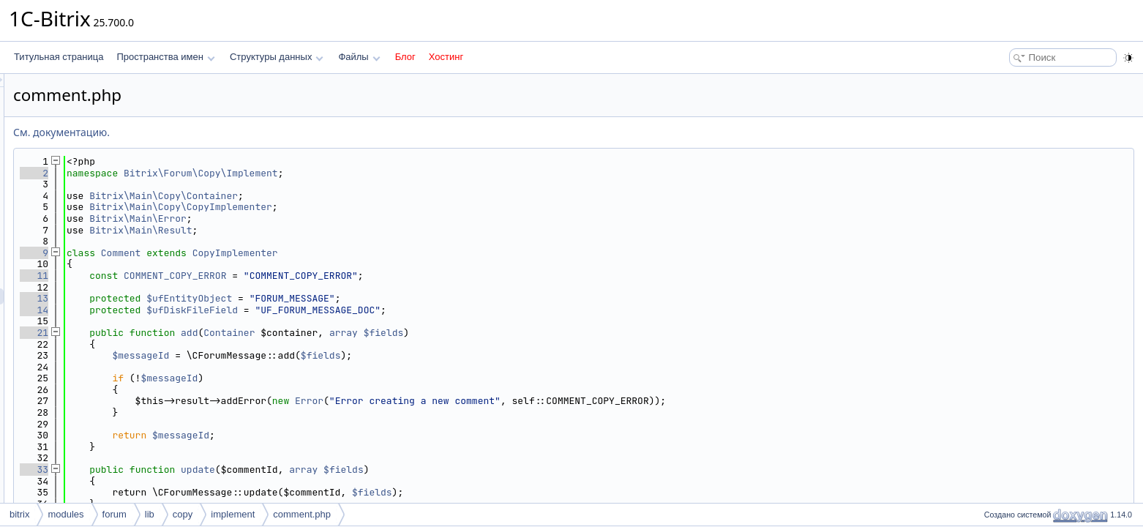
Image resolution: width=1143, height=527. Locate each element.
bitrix (19, 514)
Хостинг (446, 56)
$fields (567, 332)
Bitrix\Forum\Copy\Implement (384, 173)
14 (217, 310)
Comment (304, 253)
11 (217, 275)
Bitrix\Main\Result (323, 230)
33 (217, 469)
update (381, 469)
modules (65, 514)
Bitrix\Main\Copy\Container (346, 196)
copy (182, 514)
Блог (405, 56)
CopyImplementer (418, 253)
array (526, 332)
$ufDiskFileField (375, 310)
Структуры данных (276, 56)
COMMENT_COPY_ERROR (358, 275)
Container (412, 332)
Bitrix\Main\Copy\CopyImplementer (363, 207)
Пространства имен (165, 56)
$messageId (323, 355)
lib (149, 514)
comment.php (302, 514)
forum (114, 514)
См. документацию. (244, 132)
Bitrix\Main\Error (321, 218)
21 (217, 332)
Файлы (359, 56)
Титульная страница (58, 56)
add (372, 332)
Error (492, 401)
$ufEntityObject (372, 298)
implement (233, 514)
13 (217, 298)
